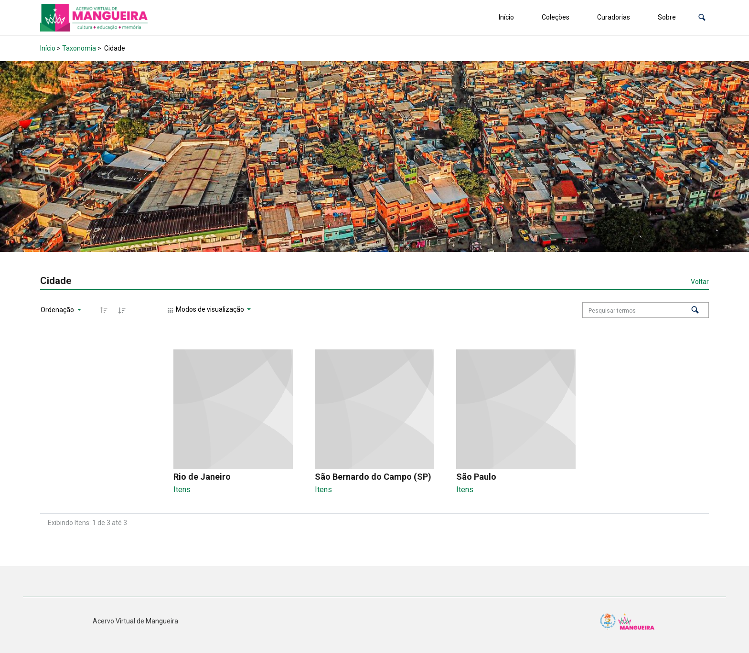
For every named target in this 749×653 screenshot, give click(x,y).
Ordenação (58, 310)
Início (506, 17)
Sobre (667, 17)
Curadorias (613, 17)
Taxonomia (79, 48)
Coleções (555, 17)
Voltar (700, 281)
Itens (182, 489)
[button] (702, 17)
